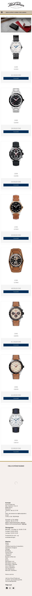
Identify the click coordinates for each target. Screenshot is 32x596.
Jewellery (12, 567)
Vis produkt (16, 78)
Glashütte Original (11, 547)
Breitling (8, 550)
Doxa (6, 560)
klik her (23, 522)
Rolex (7, 543)
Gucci (7, 567)
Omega (7, 549)
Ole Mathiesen (9, 569)
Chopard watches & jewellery (14, 546)
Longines (8, 555)
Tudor (7, 544)
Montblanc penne (10, 563)
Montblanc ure (9, 561)
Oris (6, 558)
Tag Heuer (8, 553)
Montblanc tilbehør (11, 564)
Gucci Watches (10, 566)
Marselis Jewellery (11, 570)
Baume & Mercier (10, 557)
